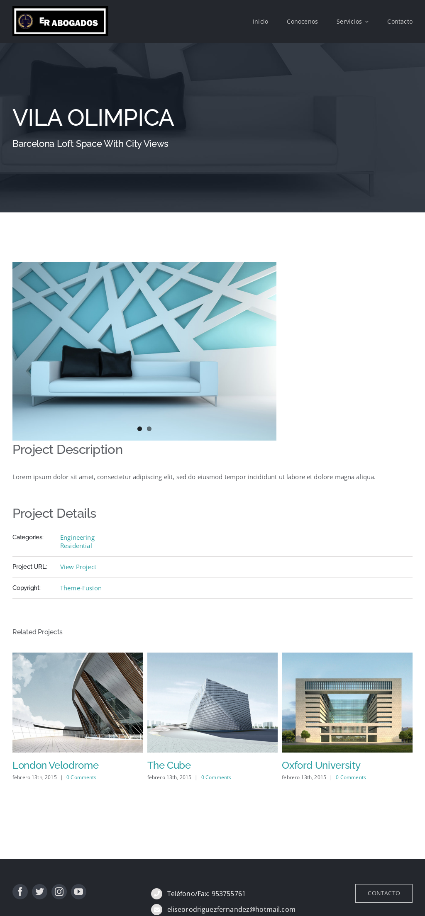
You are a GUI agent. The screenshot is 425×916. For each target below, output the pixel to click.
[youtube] (78, 891)
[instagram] (59, 891)
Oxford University (321, 765)
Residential (76, 545)
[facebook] (20, 891)
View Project (78, 567)
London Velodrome (55, 765)
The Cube (169, 765)
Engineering (77, 537)
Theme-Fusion (81, 588)
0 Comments (81, 777)
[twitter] (39, 891)
